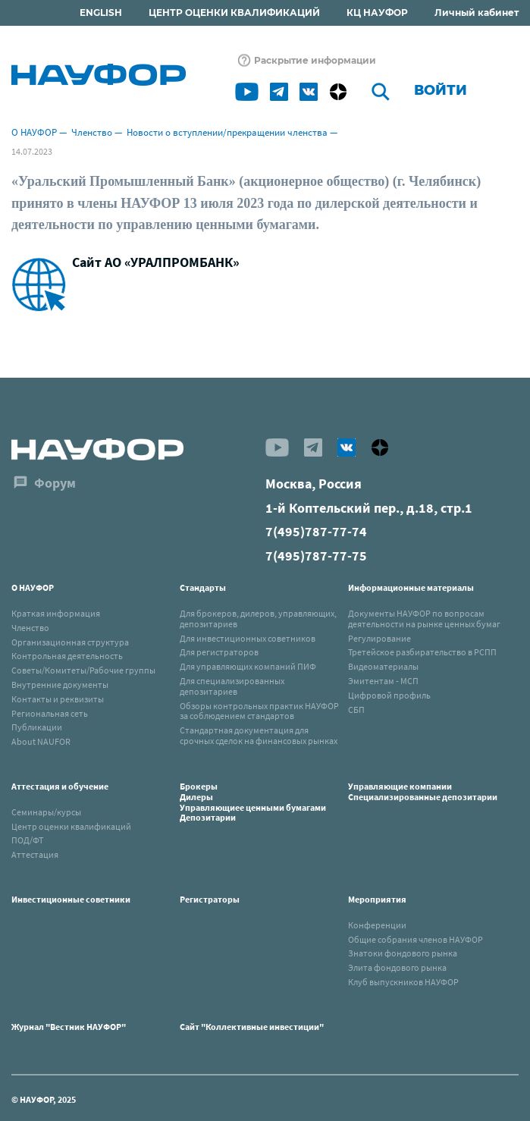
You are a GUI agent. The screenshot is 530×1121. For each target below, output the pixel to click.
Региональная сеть (49, 713)
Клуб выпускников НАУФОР (403, 982)
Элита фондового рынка (397, 967)
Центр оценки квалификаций (71, 826)
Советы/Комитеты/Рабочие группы (83, 670)
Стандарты (203, 587)
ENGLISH (101, 12)
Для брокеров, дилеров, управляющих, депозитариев (258, 619)
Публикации (36, 727)
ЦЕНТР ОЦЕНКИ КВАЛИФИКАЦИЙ (234, 12)
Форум (55, 482)
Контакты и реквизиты (57, 699)
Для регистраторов (219, 652)
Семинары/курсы (46, 812)
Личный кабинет (476, 12)
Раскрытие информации (315, 60)
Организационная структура (70, 642)
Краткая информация (55, 613)
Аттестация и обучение (59, 786)
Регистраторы (210, 899)
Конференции (377, 925)
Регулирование (379, 638)
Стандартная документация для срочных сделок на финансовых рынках (258, 735)
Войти (440, 90)
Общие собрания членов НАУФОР (415, 939)
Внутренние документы (59, 684)
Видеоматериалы (383, 666)
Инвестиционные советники (70, 899)
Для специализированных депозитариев (232, 686)
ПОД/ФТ (27, 840)
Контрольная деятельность (67, 655)
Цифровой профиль (389, 695)
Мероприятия (377, 899)
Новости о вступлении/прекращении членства (227, 132)
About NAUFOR (41, 741)
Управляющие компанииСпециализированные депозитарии (422, 791)
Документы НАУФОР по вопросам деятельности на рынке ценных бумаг (424, 619)
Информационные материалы (411, 587)
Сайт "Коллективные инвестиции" (252, 1026)
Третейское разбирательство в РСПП (422, 652)
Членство (91, 132)
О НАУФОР (34, 132)
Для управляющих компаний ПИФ (248, 666)
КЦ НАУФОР (377, 12)
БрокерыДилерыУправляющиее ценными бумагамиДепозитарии (253, 801)
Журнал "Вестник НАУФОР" (68, 1026)
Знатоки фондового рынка (402, 953)
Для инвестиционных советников (247, 638)
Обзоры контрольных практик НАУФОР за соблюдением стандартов (259, 711)
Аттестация (34, 854)
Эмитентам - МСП (383, 680)
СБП (356, 709)
